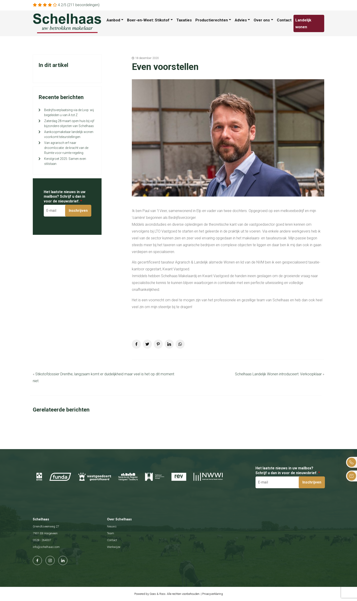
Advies (241, 20)
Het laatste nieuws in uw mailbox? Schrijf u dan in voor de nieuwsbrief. (64, 197)
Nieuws (112, 526)
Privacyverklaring (212, 594)
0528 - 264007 (42, 540)
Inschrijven (78, 210)
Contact (284, 20)
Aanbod (113, 20)
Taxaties (184, 20)
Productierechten (211, 20)
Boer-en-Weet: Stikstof (148, 20)
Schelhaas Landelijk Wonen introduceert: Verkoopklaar (278, 374)
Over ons (262, 20)
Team (110, 533)
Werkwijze (113, 547)
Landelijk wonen (303, 23)
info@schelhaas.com (46, 547)
